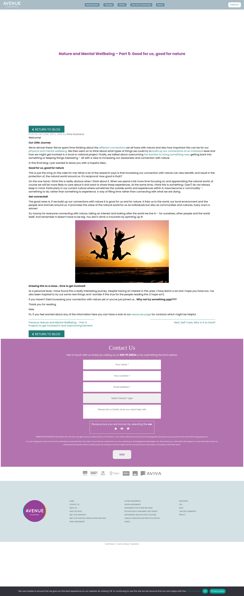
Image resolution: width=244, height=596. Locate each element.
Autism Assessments (132, 501)
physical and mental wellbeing (48, 151)
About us (73, 508)
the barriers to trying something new (166, 154)
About (160, 4)
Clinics (122, 4)
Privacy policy (194, 591)
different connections (112, 147)
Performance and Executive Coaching (140, 515)
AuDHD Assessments (132, 504)
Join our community (187, 511)
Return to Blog (47, 129)
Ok (205, 591)
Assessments (92, 4)
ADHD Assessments (77, 522)
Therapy (108, 4)
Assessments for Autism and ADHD (138, 508)
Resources (183, 501)
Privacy (182, 515)
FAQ (180, 504)
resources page (141, 314)
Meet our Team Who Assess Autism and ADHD (88, 518)
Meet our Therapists (78, 515)
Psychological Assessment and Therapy (141, 511)
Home (72, 501)
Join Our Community (141, 4)
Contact (234, 4)
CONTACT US (74, 504)
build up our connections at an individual (178, 151)
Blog (181, 508)
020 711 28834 (128, 355)
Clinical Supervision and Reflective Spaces (142, 518)
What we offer (76, 511)
